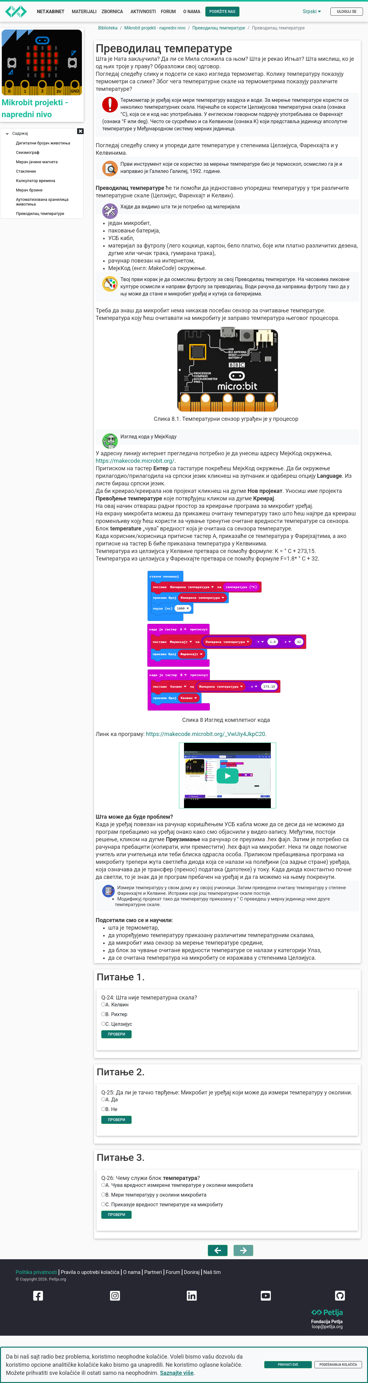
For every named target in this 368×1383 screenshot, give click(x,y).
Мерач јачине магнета (37, 163)
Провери (127, 1073)
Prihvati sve (288, 1364)
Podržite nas (222, 11)
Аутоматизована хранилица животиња (42, 203)
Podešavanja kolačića (338, 1364)
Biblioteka (108, 27)
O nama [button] (191, 11)
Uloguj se (346, 11)
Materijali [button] (84, 11)
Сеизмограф (27, 153)
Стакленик (26, 172)
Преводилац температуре (40, 214)
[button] (80, 133)
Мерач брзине (29, 191)
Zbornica (112, 11)
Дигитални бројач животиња (43, 144)
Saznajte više (177, 1373)
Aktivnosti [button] (143, 11)
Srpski (312, 11)
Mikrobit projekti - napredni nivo (155, 27)
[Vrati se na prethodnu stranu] (218, 1312)
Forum (168, 11)
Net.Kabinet (50, 11)
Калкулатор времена (35, 182)
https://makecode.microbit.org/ (146, 478)
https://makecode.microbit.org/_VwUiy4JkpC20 (217, 759)
